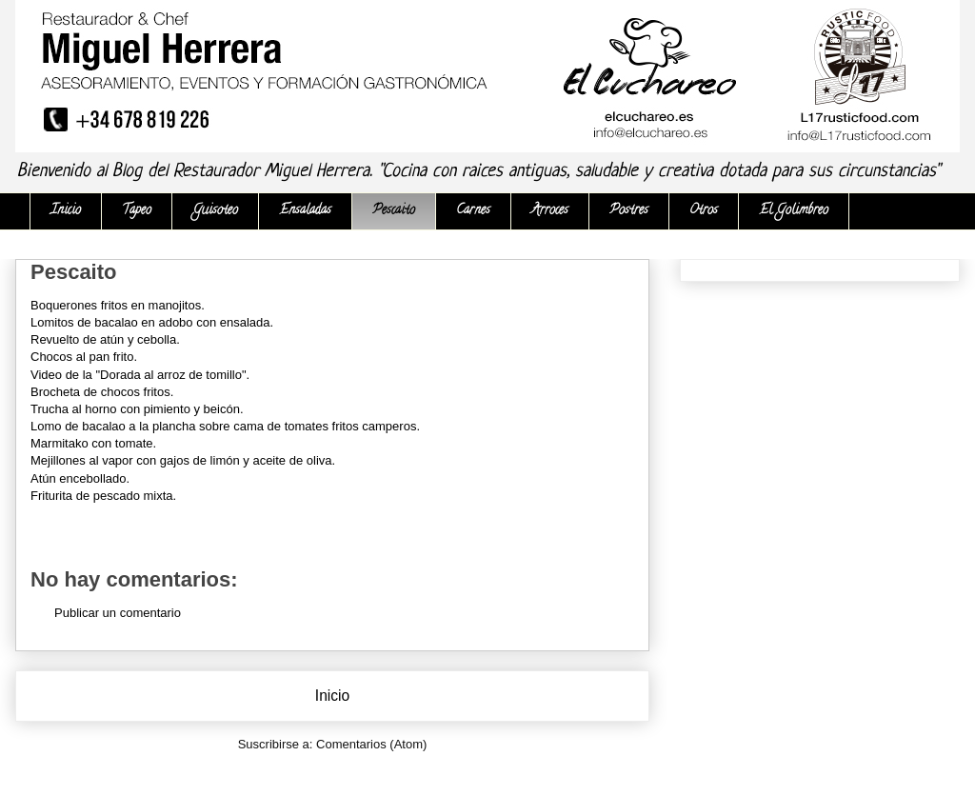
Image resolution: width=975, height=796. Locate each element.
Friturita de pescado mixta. (103, 495)
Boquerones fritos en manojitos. (117, 305)
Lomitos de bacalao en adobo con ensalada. (151, 322)
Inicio (65, 211)
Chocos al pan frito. (83, 356)
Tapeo (136, 211)
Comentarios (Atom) (371, 744)
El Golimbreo (793, 211)
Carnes (473, 211)
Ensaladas (305, 211)
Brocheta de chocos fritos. (101, 392)
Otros (703, 211)
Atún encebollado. (79, 478)
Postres (628, 211)
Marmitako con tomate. (93, 443)
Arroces (549, 211)
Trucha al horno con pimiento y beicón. (138, 409)
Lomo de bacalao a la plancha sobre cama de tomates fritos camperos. (225, 426)
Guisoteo (215, 211)
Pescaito (393, 211)
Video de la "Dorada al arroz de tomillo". (139, 375)
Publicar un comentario (117, 613)
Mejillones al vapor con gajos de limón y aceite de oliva (181, 460)
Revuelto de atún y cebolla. (105, 339)
